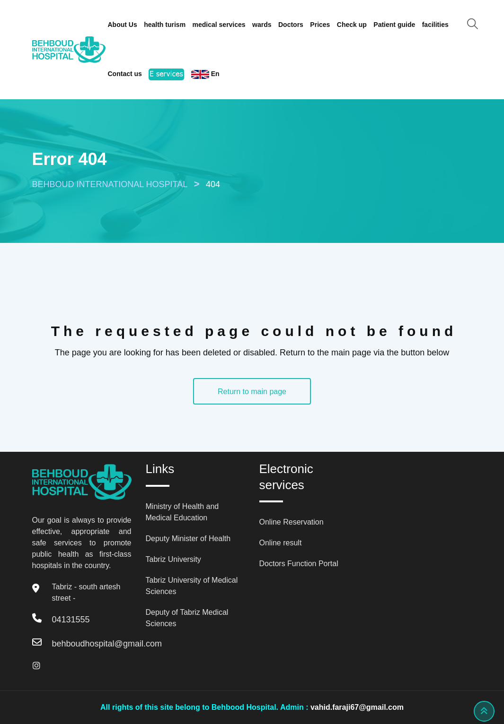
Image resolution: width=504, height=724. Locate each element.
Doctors (290, 24)
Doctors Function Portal (298, 564)
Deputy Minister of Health (188, 538)
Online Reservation (291, 522)
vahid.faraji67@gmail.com (357, 707)
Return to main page (252, 392)
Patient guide (394, 24)
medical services (219, 24)
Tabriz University (173, 559)
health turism (165, 24)
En (205, 74)
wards (261, 24)
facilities (435, 24)
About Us (122, 24)
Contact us (125, 74)
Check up (352, 24)
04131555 (71, 619)
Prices (320, 24)
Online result (280, 543)
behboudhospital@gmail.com (107, 643)
